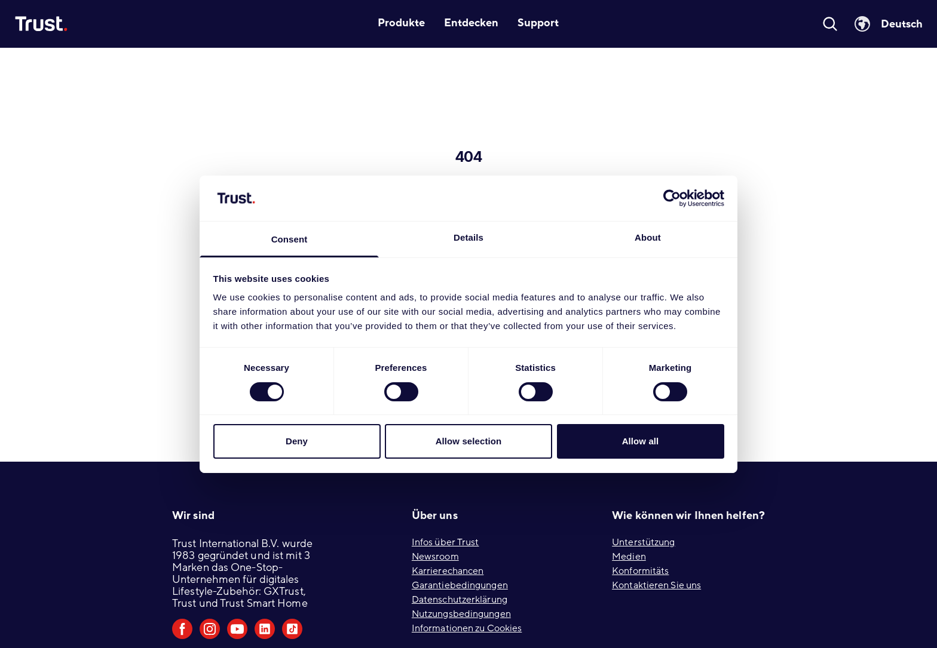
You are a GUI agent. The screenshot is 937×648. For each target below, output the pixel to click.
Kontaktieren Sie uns (656, 585)
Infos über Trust (445, 542)
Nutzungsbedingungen (461, 614)
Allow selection (469, 441)
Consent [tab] (289, 239)
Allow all (640, 441)
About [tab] (648, 237)
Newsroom (435, 556)
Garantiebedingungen (460, 585)
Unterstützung (643, 542)
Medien (629, 556)
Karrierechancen (448, 571)
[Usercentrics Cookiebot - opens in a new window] (672, 198)
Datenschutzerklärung (459, 599)
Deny (297, 441)
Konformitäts (640, 571)
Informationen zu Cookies (467, 628)
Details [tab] (468, 237)
